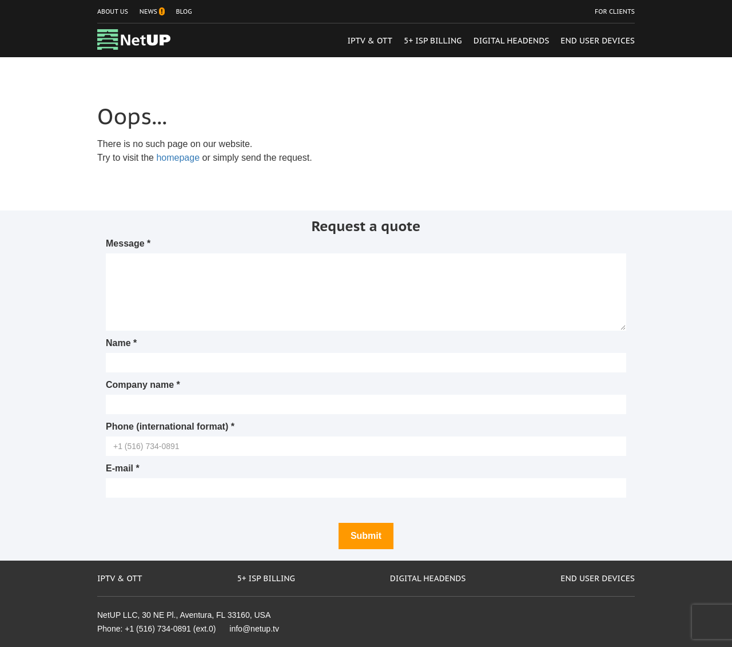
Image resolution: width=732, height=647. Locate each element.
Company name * (143, 385)
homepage (178, 157)
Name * (121, 343)
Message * (128, 243)
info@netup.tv (254, 628)
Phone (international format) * (170, 426)
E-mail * (123, 468)
